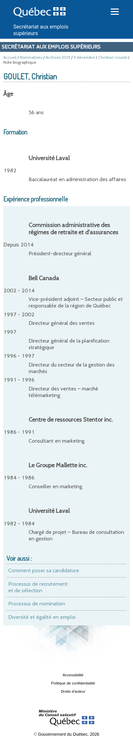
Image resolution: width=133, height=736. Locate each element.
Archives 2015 (58, 57)
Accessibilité (73, 675)
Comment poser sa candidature (43, 570)
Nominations (31, 57)
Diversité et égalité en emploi (42, 617)
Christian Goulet (112, 57)
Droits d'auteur (73, 691)
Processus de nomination (36, 603)
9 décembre (84, 57)
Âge (8, 93)
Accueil (9, 57)
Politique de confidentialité (73, 683)
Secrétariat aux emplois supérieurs (51, 47)
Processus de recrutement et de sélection (38, 587)
